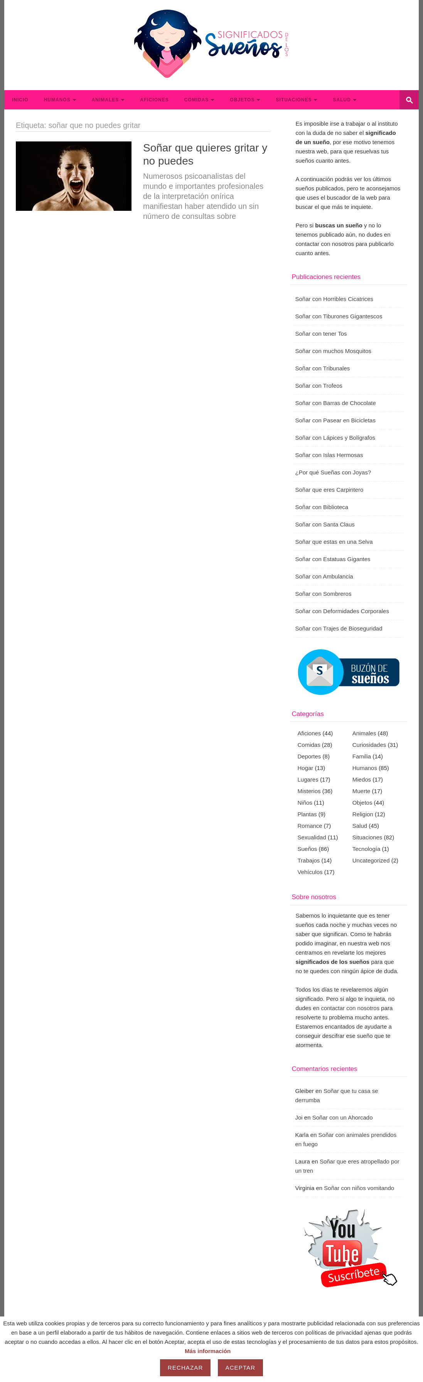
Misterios (309, 791)
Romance (310, 825)
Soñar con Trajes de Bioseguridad (339, 628)
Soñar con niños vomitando (359, 1188)
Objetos (242, 100)
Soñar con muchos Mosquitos (333, 351)
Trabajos (309, 860)
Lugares (308, 779)
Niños (305, 802)
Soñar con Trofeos (319, 385)
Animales (105, 100)
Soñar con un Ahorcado (342, 1117)
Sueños (307, 849)
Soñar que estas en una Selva (334, 541)
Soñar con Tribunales (322, 368)
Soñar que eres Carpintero (329, 489)
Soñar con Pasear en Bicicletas (335, 420)
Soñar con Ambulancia (324, 576)
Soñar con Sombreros (323, 593)
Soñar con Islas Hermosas (329, 455)
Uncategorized (371, 860)
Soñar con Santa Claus (325, 524)
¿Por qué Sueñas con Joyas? (333, 472)
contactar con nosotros (350, 1008)
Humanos (57, 100)
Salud (342, 100)
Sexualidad (312, 837)
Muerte (361, 791)
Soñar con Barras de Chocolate (335, 403)
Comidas (196, 100)
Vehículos (310, 872)
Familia (361, 756)
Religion (362, 814)
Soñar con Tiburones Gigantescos (339, 316)
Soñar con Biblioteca (322, 507)
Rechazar (185, 1367)
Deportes (309, 756)
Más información (208, 1351)
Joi (299, 1117)
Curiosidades (369, 744)
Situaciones (294, 100)
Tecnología (366, 849)
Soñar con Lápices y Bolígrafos (335, 437)
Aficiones (154, 100)
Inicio (20, 100)
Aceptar (241, 1367)
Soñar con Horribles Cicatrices (334, 299)
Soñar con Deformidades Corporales (342, 611)
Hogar (305, 768)
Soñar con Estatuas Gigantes (333, 559)
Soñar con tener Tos (321, 333)
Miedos (361, 779)
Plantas (307, 814)
